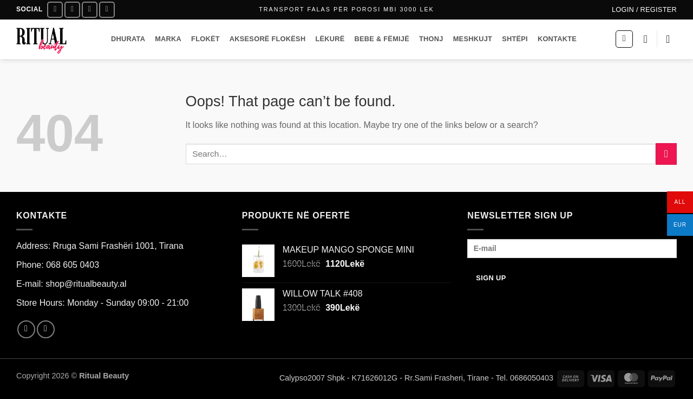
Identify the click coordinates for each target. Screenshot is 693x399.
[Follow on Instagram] (72, 9)
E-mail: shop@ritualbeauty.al (71, 283)
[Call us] (107, 9)
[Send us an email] (89, 9)
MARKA (168, 39)
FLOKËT (205, 39)
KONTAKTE (557, 39)
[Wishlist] (645, 39)
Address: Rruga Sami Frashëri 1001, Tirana (100, 245)
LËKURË (329, 39)
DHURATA (128, 39)
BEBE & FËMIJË (382, 39)
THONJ (431, 39)
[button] (644, 10)
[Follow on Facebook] (55, 9)
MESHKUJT (472, 39)
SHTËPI (515, 39)
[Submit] (666, 153)
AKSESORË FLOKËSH (268, 39)
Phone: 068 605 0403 (57, 264)
